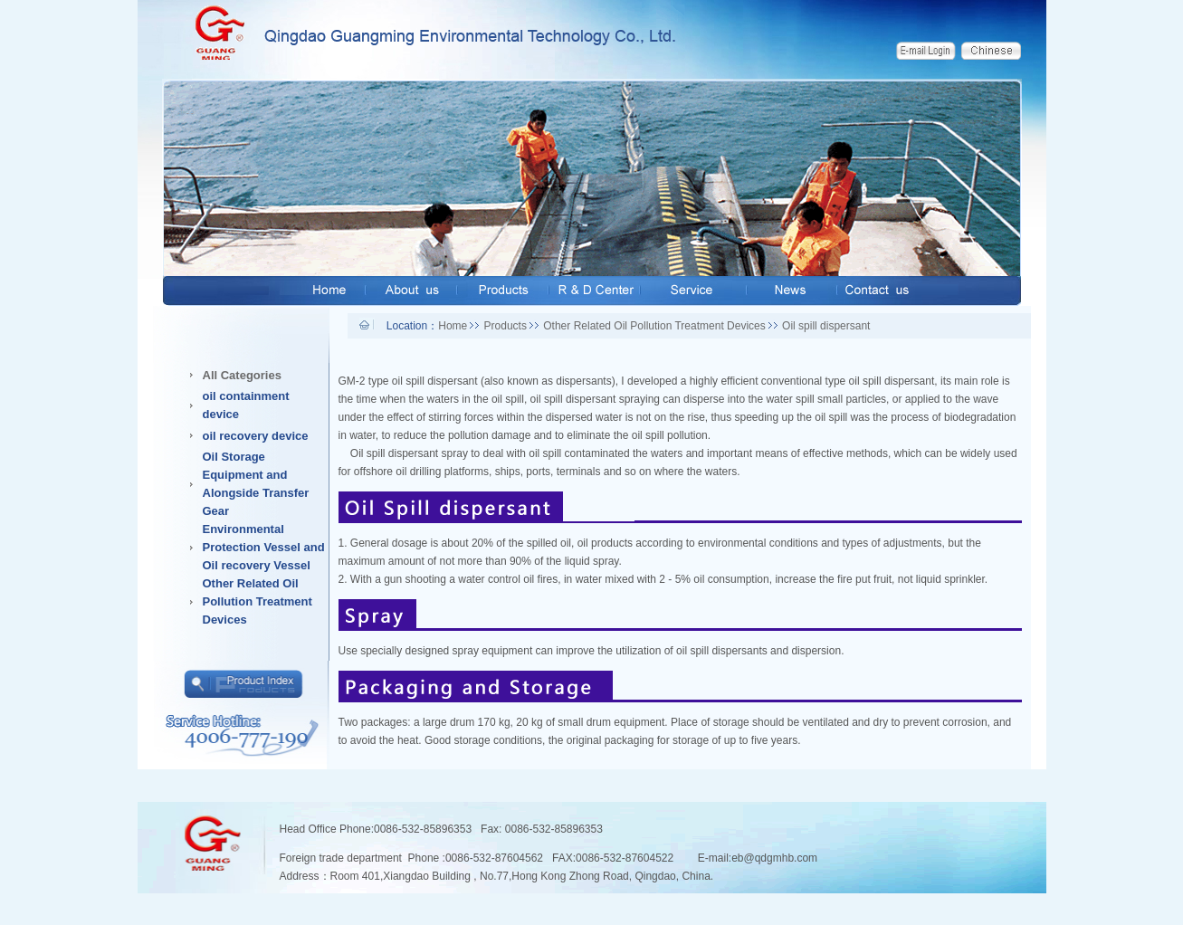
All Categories (242, 375)
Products (505, 325)
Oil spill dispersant (826, 325)
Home (452, 325)
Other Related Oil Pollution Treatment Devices (654, 325)
